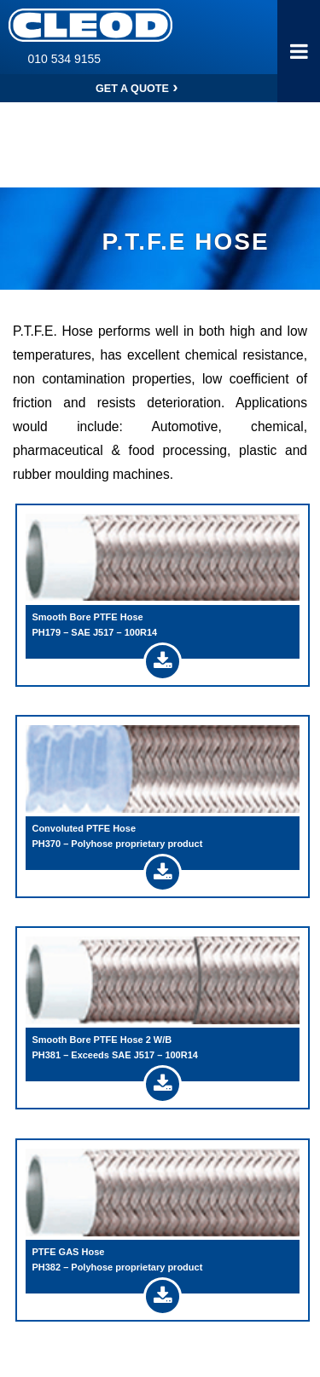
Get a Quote (139, 87)
